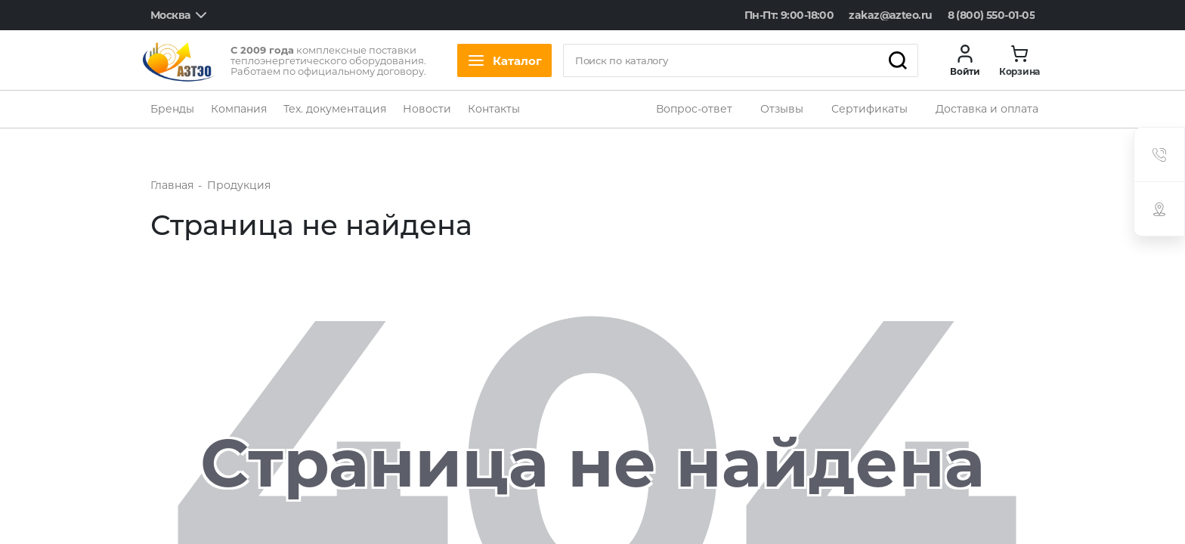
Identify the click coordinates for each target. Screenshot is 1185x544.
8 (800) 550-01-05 (991, 15)
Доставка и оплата (987, 109)
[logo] (179, 60)
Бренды (172, 109)
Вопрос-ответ (694, 109)
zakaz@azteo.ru (890, 15)
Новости (427, 109)
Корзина (1019, 71)
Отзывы (781, 109)
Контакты (494, 109)
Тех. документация (334, 109)
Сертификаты (869, 109)
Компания (239, 109)
